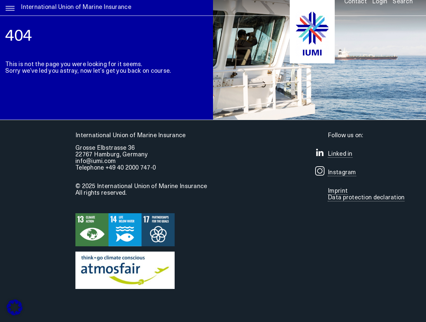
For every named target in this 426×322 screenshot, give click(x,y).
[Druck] (125, 254)
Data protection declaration (366, 198)
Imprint (338, 191)
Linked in (340, 154)
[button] (14, 307)
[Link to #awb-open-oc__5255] (10, 11)
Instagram (342, 173)
